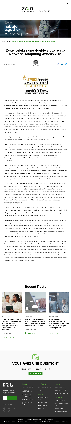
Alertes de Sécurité (27, 399)
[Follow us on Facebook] (4, 409)
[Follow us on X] (4, 411)
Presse (40, 394)
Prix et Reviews (42, 402)
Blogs (39, 408)
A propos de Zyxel (60, 400)
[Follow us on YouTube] (9, 409)
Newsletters (41, 405)
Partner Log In (58, 387)
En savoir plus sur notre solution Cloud (22, 266)
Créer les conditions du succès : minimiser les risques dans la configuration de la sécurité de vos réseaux (12, 324)
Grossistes (41, 390)
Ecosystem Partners (60, 393)
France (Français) (44, 11)
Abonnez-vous (12, 398)
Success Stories (59, 408)
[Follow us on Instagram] (9, 411)
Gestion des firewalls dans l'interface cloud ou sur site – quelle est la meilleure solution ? (35, 322)
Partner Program (59, 390)
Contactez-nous (35, 373)
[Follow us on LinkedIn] (14, 409)
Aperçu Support (26, 387)
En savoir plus (6, 337)
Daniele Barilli (8, 333)
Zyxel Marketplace (43, 387)
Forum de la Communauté (26, 390)
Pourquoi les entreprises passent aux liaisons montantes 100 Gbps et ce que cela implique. (59, 323)
